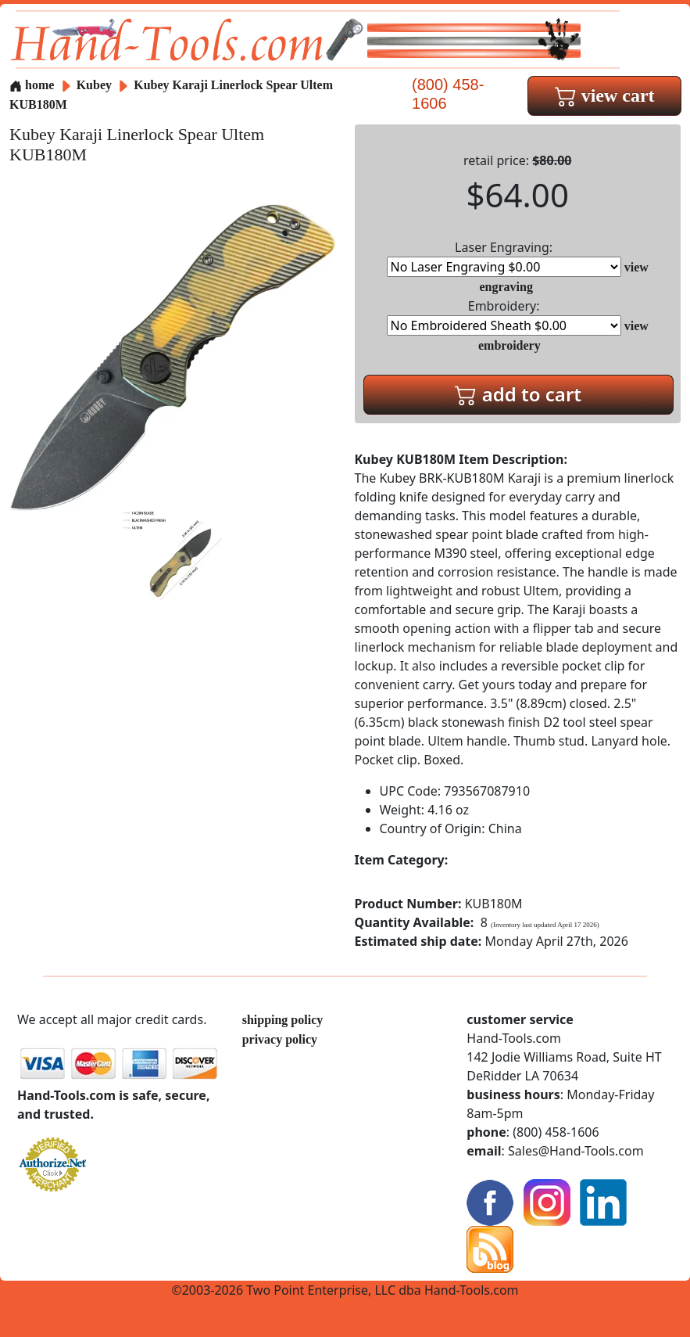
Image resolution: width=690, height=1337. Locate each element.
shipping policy (283, 1019)
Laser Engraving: (504, 258)
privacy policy (279, 1039)
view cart (605, 95)
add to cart (518, 394)
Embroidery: (504, 316)
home (31, 85)
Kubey (96, 85)
